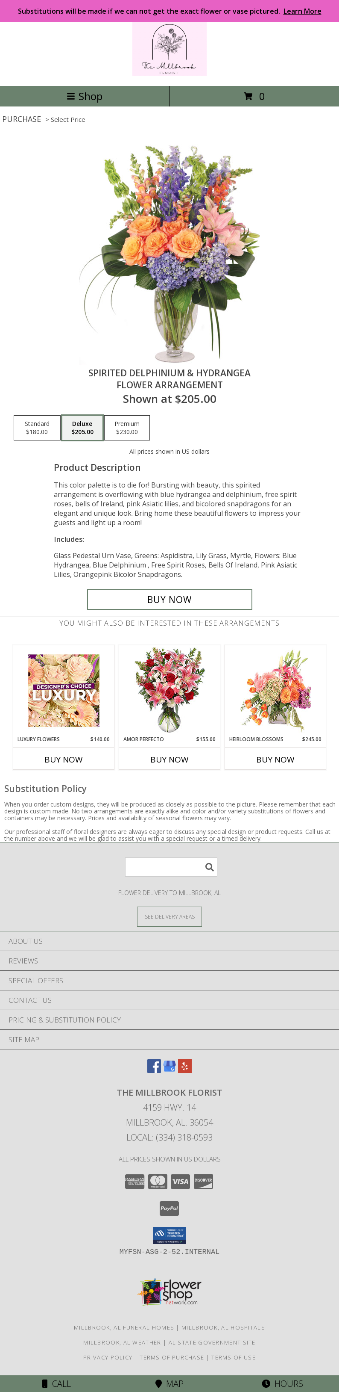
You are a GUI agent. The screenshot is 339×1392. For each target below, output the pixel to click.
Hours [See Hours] (282, 1383)
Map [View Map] (169, 1383)
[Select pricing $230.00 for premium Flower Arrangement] (127, 428)
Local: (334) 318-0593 (169, 1137)
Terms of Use (233, 1357)
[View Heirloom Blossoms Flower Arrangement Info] (275, 690)
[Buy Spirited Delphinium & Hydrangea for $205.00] (169, 599)
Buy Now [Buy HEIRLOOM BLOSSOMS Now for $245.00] (275, 759)
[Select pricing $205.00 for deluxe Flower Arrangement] (82, 428)
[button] (169, 1235)
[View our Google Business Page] (169, 1070)
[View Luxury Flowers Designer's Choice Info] (63, 690)
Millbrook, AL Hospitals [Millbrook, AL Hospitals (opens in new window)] (223, 1327)
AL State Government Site (212, 1342)
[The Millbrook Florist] (169, 73)
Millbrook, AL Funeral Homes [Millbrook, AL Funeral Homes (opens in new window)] (124, 1327)
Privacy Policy (107, 1357)
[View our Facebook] (154, 1070)
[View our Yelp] (185, 1070)
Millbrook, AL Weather (122, 1342)
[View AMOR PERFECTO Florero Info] (169, 690)
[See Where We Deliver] (169, 916)
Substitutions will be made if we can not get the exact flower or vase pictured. (169, 11)
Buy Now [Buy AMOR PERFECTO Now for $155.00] (169, 759)
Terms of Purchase (172, 1357)
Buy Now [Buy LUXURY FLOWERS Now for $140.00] (63, 759)
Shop (84, 96)
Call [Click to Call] (56, 1383)
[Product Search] (171, 867)
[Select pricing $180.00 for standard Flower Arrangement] (37, 428)
